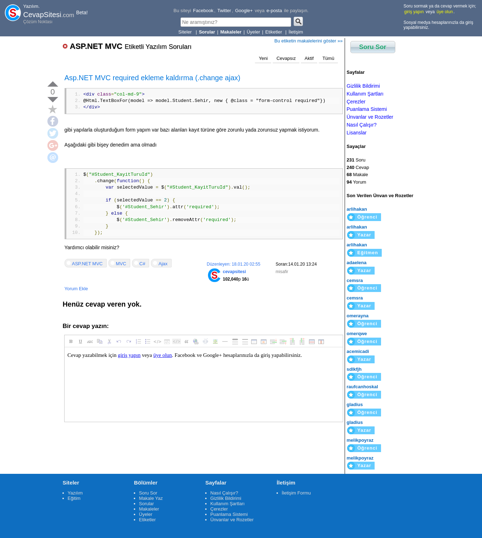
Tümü (328, 58)
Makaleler (149, 509)
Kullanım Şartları (365, 94)
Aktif (309, 58)
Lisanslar (357, 132)
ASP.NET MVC (131, 46)
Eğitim (74, 498)
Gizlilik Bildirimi (363, 86)
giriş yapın (414, 11)
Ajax (162, 263)
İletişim (296, 32)
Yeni (263, 58)
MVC (121, 263)
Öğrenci (367, 217)
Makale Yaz (151, 498)
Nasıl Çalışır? (362, 125)
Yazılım (75, 493)
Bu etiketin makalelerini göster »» (308, 40)
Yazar (364, 234)
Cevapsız (286, 58)
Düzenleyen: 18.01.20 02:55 (233, 264)
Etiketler (274, 32)
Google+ (244, 10)
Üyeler (253, 32)
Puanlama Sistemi (367, 109)
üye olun (445, 11)
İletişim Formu (296, 493)
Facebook (203, 10)
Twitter (224, 10)
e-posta (274, 10)
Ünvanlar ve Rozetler (370, 117)
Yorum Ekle (76, 288)
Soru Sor (372, 47)
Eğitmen (367, 252)
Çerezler (356, 101)
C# (142, 263)
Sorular (146, 503)
